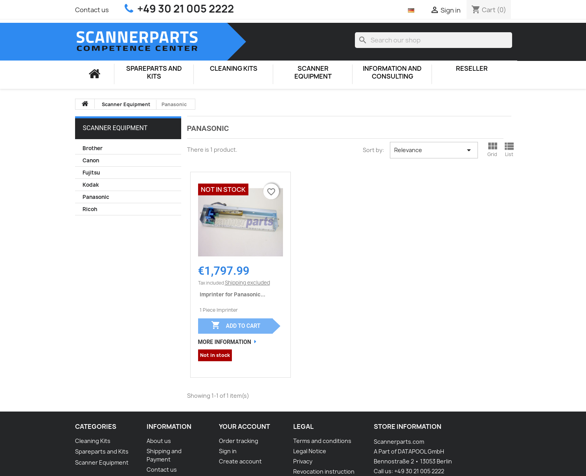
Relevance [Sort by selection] (434, 150)
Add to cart (235, 325)
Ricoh (90, 209)
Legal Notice (309, 451)
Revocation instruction (324, 471)
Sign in (228, 451)
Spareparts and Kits (154, 72)
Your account (244, 426)
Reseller (472, 68)
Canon (91, 160)
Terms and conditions (322, 441)
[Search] (433, 40)
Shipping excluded (247, 282)
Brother (93, 148)
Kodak (91, 184)
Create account (240, 461)
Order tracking (238, 441)
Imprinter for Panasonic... (232, 294)
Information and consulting (392, 72)
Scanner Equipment (313, 72)
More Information (224, 342)
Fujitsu (91, 172)
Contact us (92, 10)
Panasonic (96, 196)
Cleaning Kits (233, 68)
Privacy (302, 461)
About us (159, 441)
